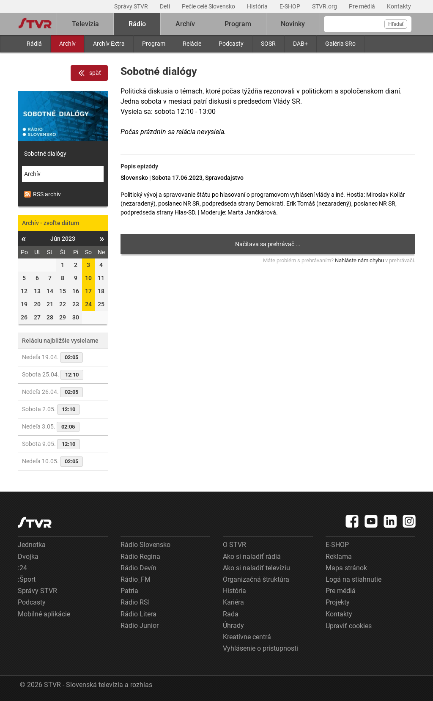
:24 (22, 568)
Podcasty (231, 43)
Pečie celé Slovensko (209, 6)
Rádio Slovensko (145, 545)
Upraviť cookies (349, 626)
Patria (129, 591)
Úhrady (233, 625)
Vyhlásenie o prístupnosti (260, 648)
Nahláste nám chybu (359, 260)
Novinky (293, 24)
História (258, 6)
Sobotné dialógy (45, 153)
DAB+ (300, 43)
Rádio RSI (135, 602)
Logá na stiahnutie (353, 579)
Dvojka (28, 557)
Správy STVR (131, 6)
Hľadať (395, 24)
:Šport (27, 579)
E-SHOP (290, 6)
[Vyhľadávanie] (367, 24)
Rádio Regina (140, 557)
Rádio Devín (138, 568)
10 (88, 278)
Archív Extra (109, 43)
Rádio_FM (136, 579)
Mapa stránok (346, 568)
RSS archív (42, 194)
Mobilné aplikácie (44, 614)
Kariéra (233, 602)
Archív (67, 43)
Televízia (85, 24)
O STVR (234, 545)
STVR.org (325, 6)
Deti (165, 6)
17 (88, 291)
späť (89, 73)
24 (88, 304)
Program (153, 43)
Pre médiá (362, 6)
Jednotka (32, 545)
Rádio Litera (138, 614)
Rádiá (34, 43)
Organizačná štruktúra (256, 579)
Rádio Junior (140, 625)
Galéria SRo (340, 43)
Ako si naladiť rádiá (252, 557)
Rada (230, 614)
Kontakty (399, 6)
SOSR (268, 43)
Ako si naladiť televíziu (256, 568)
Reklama (339, 557)
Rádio (137, 24)
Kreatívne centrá (247, 637)
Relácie (192, 43)
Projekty (338, 602)
